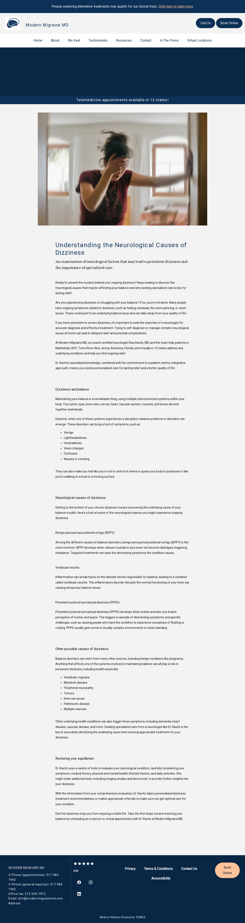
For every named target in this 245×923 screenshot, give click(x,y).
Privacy (130, 869)
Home (38, 40)
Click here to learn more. (176, 6)
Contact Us (189, 869)
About (55, 40)
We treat (74, 40)
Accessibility (160, 878)
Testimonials (98, 40)
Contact (145, 40)
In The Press (169, 40)
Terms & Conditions (158, 869)
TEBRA (140, 917)
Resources (124, 40)
